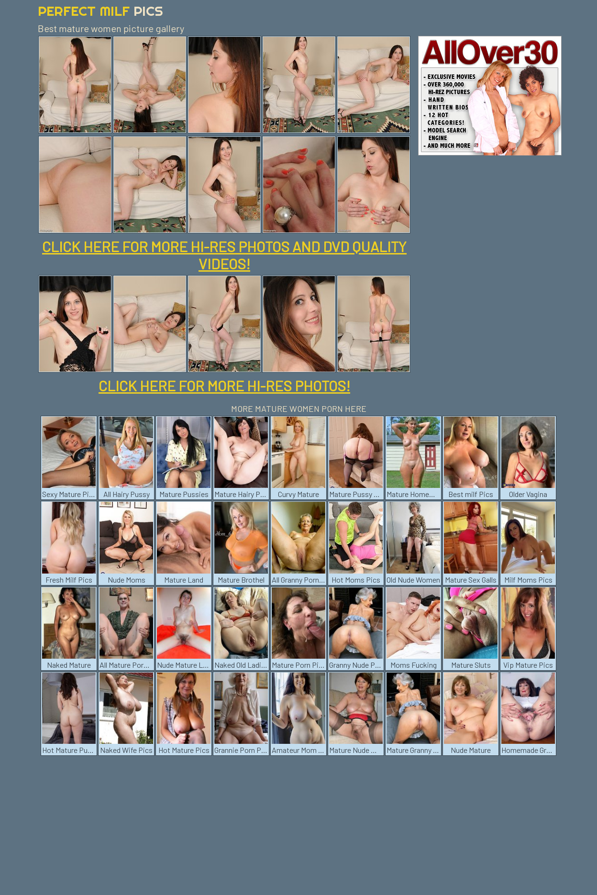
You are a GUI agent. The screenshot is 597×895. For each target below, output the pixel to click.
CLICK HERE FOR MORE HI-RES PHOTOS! (224, 385)
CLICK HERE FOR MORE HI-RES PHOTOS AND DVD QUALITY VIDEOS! (224, 255)
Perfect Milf (100, 10)
